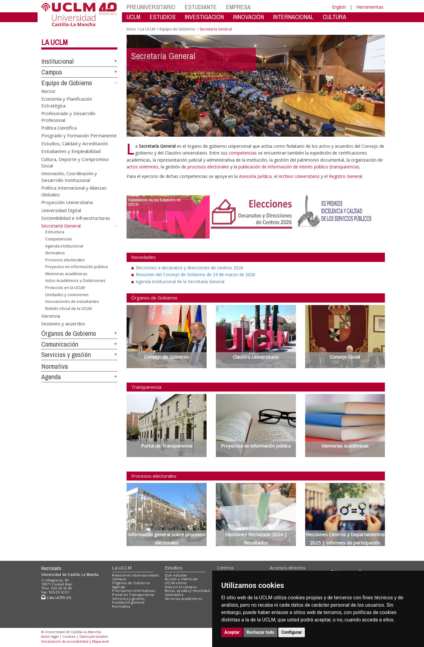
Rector (48, 91)
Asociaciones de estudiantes (72, 301)
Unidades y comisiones (67, 294)
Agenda (51, 376)
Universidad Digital (61, 210)
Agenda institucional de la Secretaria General (180, 281)
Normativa (55, 252)
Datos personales (93, 636)
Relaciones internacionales (135, 575)
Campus (51, 72)
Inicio (131, 29)
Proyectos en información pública (76, 266)
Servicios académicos (183, 598)
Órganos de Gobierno (68, 333)
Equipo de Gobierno (66, 82)
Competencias (58, 239)
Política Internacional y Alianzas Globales (74, 191)
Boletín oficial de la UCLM (68, 308)
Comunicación (59, 344)
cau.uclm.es (56, 597)
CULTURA (334, 17)
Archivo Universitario (300, 176)
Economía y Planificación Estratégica (66, 102)
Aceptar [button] (232, 632)
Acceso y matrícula (181, 579)
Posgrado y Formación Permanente (79, 135)
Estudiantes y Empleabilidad (71, 151)
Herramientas (369, 7)
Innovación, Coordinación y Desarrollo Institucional (69, 176)
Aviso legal (50, 636)
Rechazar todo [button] (261, 632)
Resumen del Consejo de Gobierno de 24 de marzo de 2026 (195, 274)
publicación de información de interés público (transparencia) (298, 167)
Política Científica (59, 127)
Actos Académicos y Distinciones (75, 280)
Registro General (345, 176)
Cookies (69, 636)
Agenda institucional (64, 245)
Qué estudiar (176, 575)
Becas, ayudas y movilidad (187, 590)
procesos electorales (208, 167)
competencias (243, 153)
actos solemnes (142, 167)
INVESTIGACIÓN (204, 17)
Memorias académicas (66, 273)
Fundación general (128, 602)
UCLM (133, 17)
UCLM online (176, 583)
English (339, 7)
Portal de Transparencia (133, 594)
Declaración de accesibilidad (64, 641)
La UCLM (54, 42)
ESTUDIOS (163, 17)
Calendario (174, 594)
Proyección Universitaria (67, 202)
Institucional (57, 61)
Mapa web (100, 641)
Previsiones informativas (133, 590)
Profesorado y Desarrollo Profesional (68, 116)
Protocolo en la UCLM (65, 287)
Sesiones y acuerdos (63, 323)
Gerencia (50, 315)
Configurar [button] (291, 632)
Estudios (174, 568)
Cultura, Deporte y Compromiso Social (75, 162)
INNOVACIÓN (248, 17)
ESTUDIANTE (201, 7)
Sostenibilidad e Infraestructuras (75, 218)
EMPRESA (238, 7)
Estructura (54, 232)
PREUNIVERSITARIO (151, 7)
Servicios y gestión (66, 354)
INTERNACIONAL (293, 17)
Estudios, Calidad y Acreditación (74, 143)
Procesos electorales (65, 260)
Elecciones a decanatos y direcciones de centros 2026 (189, 268)
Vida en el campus (181, 587)
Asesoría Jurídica (255, 176)
